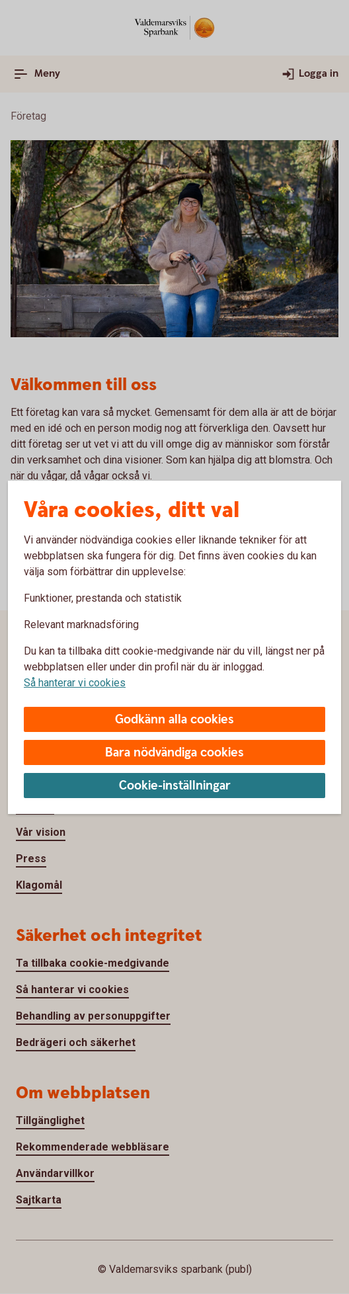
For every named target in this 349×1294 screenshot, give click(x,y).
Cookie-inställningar (175, 786)
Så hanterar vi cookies (75, 682)
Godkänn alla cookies (174, 719)
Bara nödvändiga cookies (174, 753)
